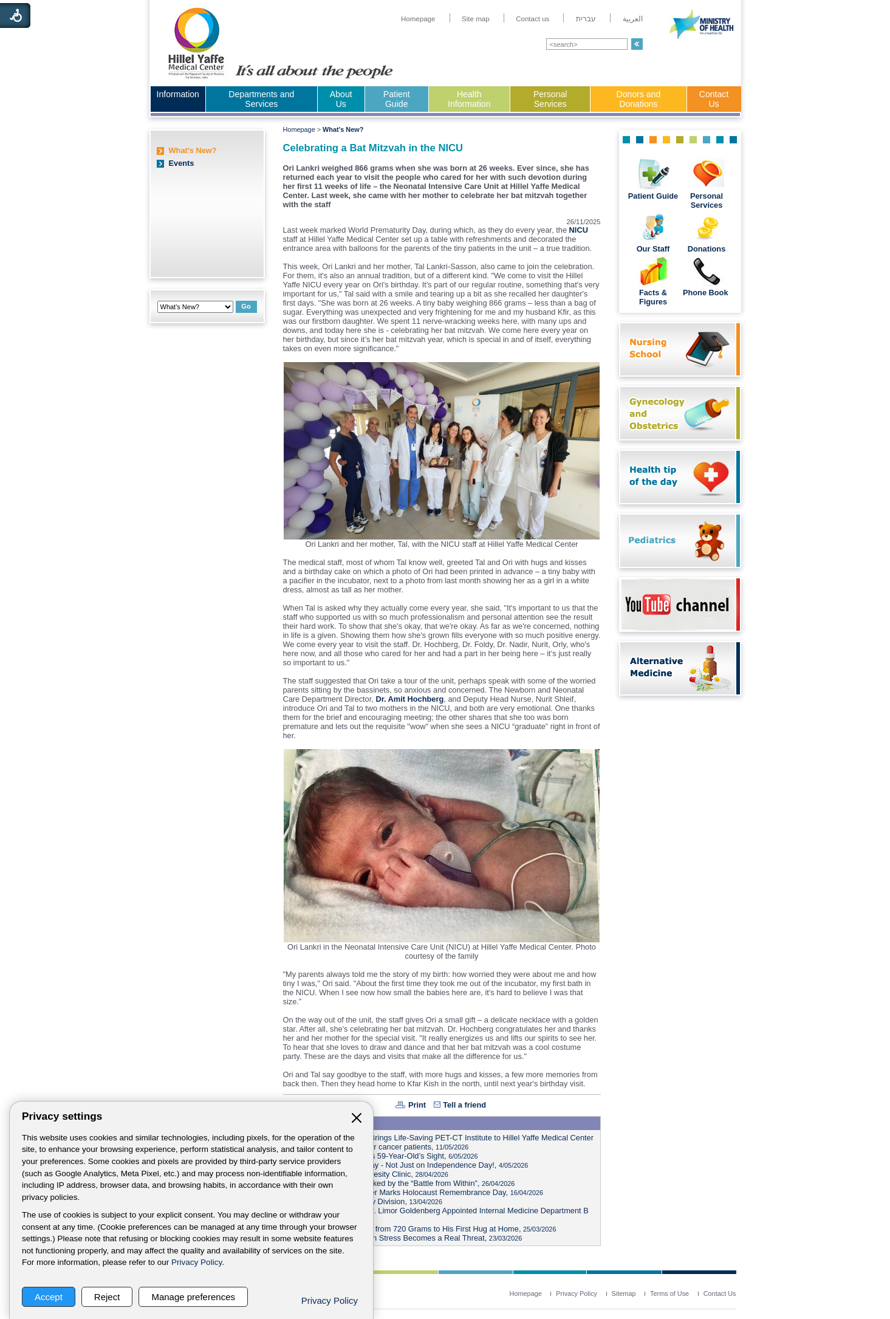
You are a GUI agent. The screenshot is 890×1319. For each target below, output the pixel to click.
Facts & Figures (653, 297)
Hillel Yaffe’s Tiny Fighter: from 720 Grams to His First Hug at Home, (421, 1228)
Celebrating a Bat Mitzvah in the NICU (373, 148)
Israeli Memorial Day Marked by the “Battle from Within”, (401, 1183)
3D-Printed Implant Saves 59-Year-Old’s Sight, (382, 1155)
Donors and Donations (639, 99)
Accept (49, 1297)
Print (417, 1104)
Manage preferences (193, 1297)
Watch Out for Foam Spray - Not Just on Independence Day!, (408, 1165)
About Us (341, 99)
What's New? (193, 150)
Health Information (469, 99)
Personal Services (550, 99)
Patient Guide (396, 99)
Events (181, 163)
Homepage (299, 129)
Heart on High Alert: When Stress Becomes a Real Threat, (404, 1237)
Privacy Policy (196, 1262)
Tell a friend (464, 1104)
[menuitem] (418, 19)
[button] (637, 44)
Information (178, 94)
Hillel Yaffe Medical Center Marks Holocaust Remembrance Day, (415, 1192)
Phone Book (706, 292)
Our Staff (653, 248)
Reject (107, 1297)
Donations (707, 248)
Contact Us (714, 99)
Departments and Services (261, 99)
